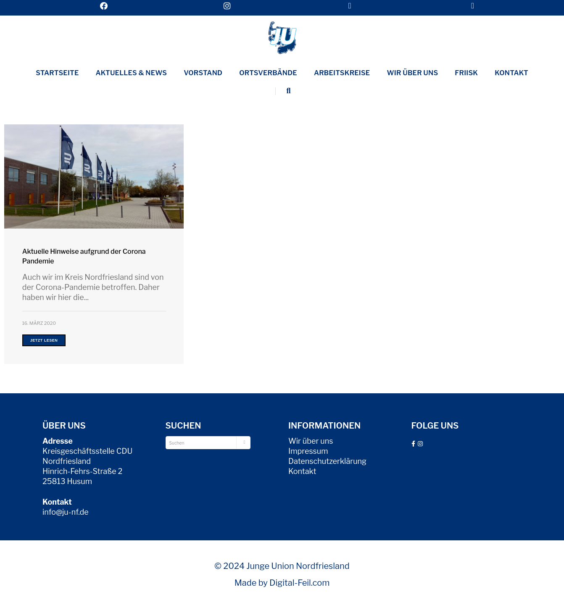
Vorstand (203, 73)
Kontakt (511, 73)
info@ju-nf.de (65, 512)
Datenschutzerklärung (327, 461)
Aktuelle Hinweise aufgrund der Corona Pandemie (84, 256)
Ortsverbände (268, 73)
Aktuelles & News (131, 73)
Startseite (57, 73)
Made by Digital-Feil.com (282, 583)
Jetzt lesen (44, 340)
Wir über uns (412, 73)
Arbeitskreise (342, 73)
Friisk (466, 73)
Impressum (308, 451)
